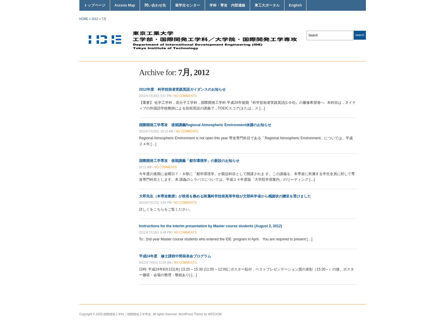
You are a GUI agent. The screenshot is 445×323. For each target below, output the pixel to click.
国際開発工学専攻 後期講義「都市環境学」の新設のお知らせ (189, 161)
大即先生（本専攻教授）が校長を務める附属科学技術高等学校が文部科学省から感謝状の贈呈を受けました (225, 196)
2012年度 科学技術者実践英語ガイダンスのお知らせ (182, 89)
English (295, 5)
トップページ (94, 5)
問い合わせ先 (155, 5)
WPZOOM (215, 314)
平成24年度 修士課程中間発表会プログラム (175, 256)
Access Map (125, 5)
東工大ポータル (267, 5)
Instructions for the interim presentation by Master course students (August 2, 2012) (210, 226)
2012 (95, 19)
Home (83, 19)
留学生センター (187, 5)
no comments (185, 96)
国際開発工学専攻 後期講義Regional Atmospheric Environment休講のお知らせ (205, 125)
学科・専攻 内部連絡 (227, 5)
